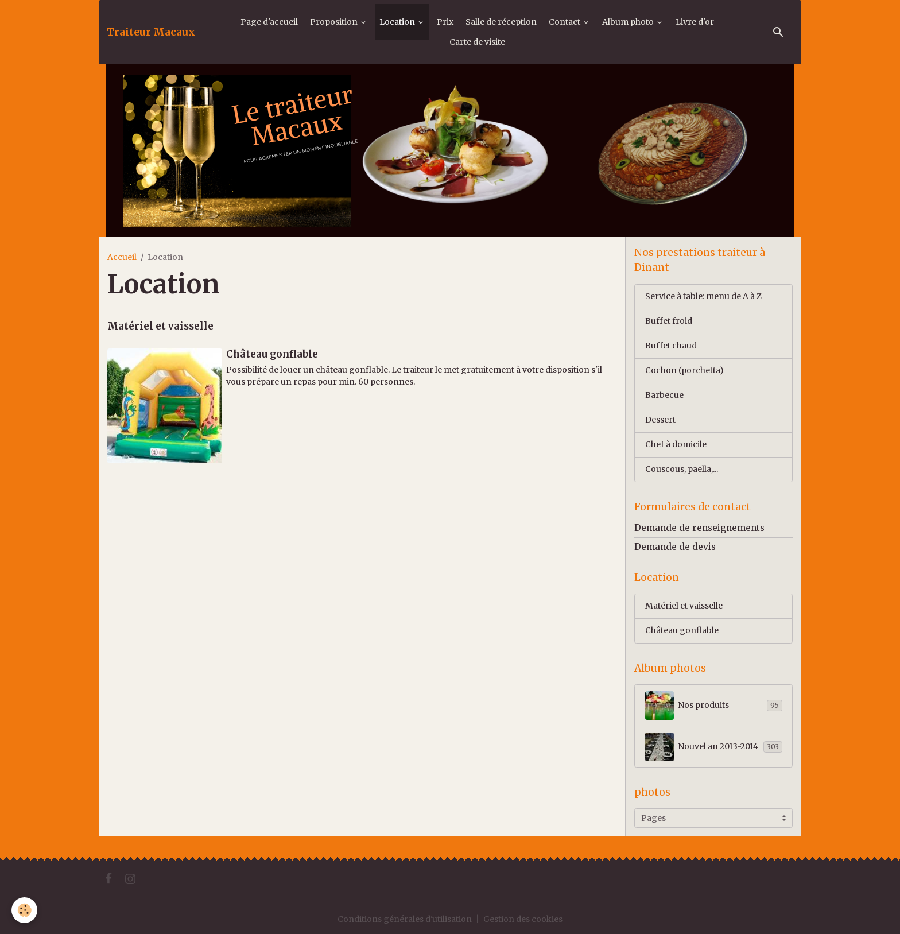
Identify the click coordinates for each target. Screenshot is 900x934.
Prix (445, 22)
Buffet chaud (671, 345)
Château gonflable (272, 354)
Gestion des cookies (522, 919)
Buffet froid (668, 321)
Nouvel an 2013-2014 (713, 747)
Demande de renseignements (699, 527)
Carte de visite (477, 42)
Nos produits (713, 705)
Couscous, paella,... (681, 469)
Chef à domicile (676, 444)
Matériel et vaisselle (160, 326)
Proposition (334, 22)
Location (398, 22)
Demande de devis (675, 546)
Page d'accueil (269, 22)
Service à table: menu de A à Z (703, 296)
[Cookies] (24, 910)
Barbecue (664, 395)
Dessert (660, 419)
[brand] (151, 32)
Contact (565, 22)
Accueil (122, 257)
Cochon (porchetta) (684, 370)
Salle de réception (501, 22)
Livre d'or (695, 22)
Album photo (628, 22)
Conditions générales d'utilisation (405, 919)
